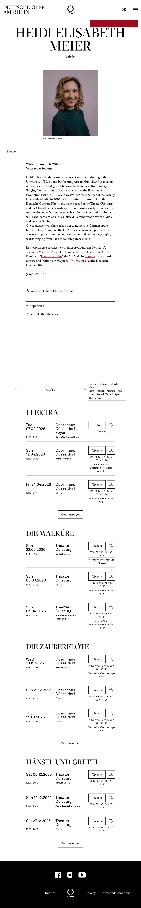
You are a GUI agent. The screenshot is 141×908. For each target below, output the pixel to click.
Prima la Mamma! (38, 252)
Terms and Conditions (115, 893)
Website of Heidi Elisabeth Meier (52, 291)
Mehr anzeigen (70, 514)
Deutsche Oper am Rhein (24, 9)
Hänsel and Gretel (99, 252)
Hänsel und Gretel (63, 761)
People (11, 151)
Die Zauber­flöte (57, 646)
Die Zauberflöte (51, 256)
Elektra (90, 256)
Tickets (97, 450)
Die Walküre (78, 261)
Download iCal (111, 425)
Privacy (91, 893)
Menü (135, 9)
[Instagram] (69, 875)
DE (123, 10)
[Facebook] (58, 875)
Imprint (50, 893)
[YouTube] (82, 875)
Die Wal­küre (50, 533)
